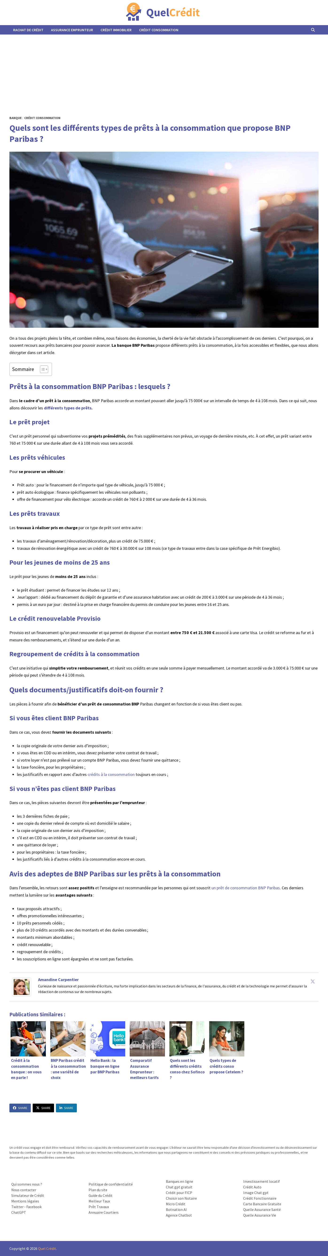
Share (20, 1108)
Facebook (34, 1206)
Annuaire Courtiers (104, 1212)
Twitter (17, 1206)
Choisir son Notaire (181, 1198)
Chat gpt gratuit (179, 1187)
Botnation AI (176, 1209)
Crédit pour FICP (179, 1192)
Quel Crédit (47, 1248)
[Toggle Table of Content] (41, 369)
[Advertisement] (164, 70)
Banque (15, 118)
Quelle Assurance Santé (262, 1209)
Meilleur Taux (99, 1201)
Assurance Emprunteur (72, 29)
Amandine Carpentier (58, 979)
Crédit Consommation (158, 29)
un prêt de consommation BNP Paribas (245, 887)
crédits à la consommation (111, 774)
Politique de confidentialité (111, 1184)
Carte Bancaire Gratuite (262, 1204)
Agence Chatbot (179, 1215)
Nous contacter (23, 1189)
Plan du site (98, 1189)
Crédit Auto (252, 1187)
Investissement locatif (261, 1181)
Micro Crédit (175, 1204)
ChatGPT (18, 1212)
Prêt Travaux (99, 1206)
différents (53, 408)
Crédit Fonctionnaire (260, 1198)
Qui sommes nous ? (26, 1184)
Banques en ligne (179, 1181)
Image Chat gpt (256, 1192)
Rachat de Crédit (28, 29)
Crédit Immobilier (116, 29)
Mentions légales (25, 1201)
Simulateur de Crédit (27, 1195)
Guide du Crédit (101, 1195)
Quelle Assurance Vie (259, 1215)
